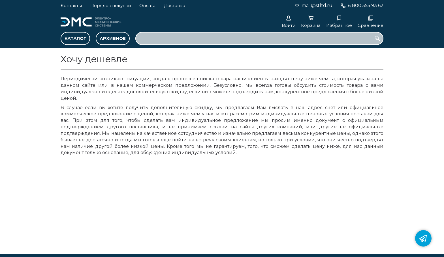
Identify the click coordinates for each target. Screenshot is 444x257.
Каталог (75, 38)
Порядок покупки (110, 5)
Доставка (174, 5)
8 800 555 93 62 (365, 5)
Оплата (147, 5)
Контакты (71, 5)
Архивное (113, 38)
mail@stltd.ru (317, 5)
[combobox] (259, 38)
